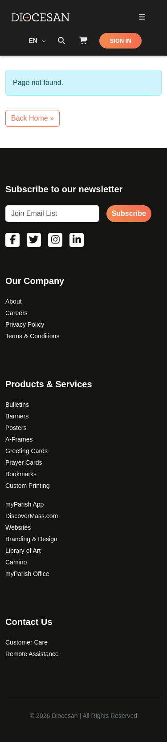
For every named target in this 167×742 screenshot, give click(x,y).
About (13, 301)
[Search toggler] (61, 40)
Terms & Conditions (32, 336)
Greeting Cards (26, 450)
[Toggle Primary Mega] (141, 17)
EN (34, 40)
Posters (15, 427)
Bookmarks (21, 474)
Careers (16, 312)
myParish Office (27, 573)
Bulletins (17, 404)
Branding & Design (31, 539)
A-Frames (19, 439)
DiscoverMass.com (31, 515)
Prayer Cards (23, 462)
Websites (18, 527)
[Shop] (83, 40)
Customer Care (26, 642)
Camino (16, 562)
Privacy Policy (24, 324)
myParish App (24, 504)
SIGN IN (120, 40)
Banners (17, 416)
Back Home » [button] (32, 118)
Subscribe (129, 213)
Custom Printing (27, 485)
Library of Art (23, 550)
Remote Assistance (32, 653)
